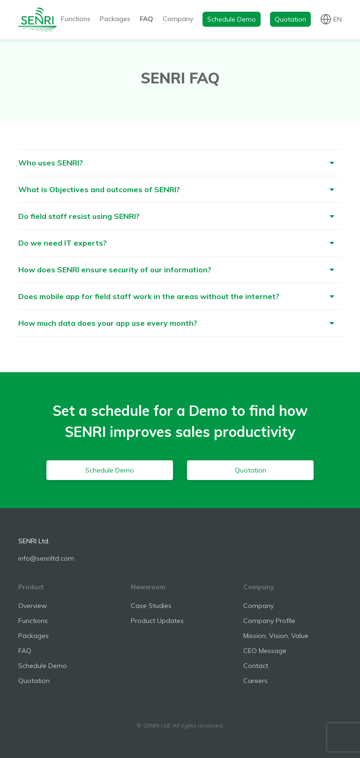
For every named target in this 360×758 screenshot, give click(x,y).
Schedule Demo (231, 19)
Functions (75, 19)
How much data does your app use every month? (107, 323)
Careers (255, 680)
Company (178, 19)
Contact (255, 665)
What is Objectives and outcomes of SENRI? (99, 189)
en (337, 19)
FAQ (146, 19)
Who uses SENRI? (50, 162)
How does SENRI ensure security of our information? (114, 269)
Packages (115, 19)
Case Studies (151, 605)
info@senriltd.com (46, 558)
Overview (32, 605)
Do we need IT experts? (62, 243)
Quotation (290, 19)
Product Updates (157, 620)
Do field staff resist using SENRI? (79, 216)
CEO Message (264, 650)
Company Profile (269, 620)
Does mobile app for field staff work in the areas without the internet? (148, 296)
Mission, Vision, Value (275, 635)
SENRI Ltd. (34, 541)
